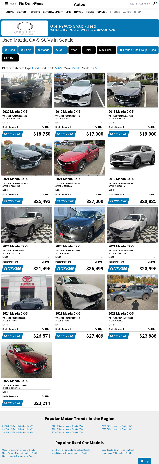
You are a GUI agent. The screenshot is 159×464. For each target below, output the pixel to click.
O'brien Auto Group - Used (138, 50)
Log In (133, 3)
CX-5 (60, 50)
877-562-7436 (106, 30)
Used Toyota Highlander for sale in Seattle (71, 450)
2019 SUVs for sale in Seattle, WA (17, 432)
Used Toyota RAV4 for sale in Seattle (18, 450)
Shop (137, 12)
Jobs (117, 12)
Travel (78, 12)
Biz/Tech (22, 12)
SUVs (26, 50)
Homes (90, 12)
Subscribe (144, 3)
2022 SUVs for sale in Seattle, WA (17, 429)
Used (10, 50)
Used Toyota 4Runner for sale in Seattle (20, 453)
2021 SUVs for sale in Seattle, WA (67, 429)
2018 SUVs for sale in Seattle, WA (67, 432)
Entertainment (53, 12)
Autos (79, 4)
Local (10, 12)
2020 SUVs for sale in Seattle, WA (117, 429)
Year (75, 50)
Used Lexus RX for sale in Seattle (117, 453)
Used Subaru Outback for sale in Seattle (70, 453)
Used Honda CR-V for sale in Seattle (18, 456)
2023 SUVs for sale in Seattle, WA (117, 426)
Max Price (106, 50)
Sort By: (10, 57)
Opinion (102, 12)
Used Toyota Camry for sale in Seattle (119, 450)
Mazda (43, 50)
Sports (35, 12)
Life (68, 12)
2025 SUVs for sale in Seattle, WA (17, 426)
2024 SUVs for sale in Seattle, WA (67, 426)
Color (89, 50)
